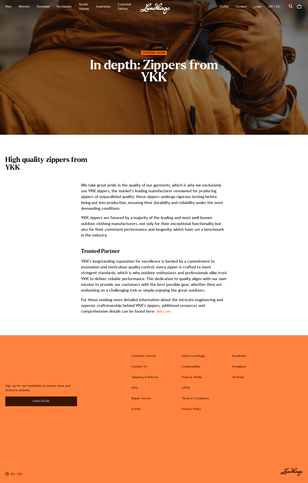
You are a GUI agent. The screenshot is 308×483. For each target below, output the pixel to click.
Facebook (239, 356)
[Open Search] (290, 6)
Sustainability (191, 366)
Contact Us (139, 366)
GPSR (186, 387)
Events (136, 409)
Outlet (224, 6)
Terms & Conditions (195, 398)
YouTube (238, 377)
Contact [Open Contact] (241, 6)
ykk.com (163, 311)
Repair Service (141, 398)
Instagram (239, 366)
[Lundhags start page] (155, 8)
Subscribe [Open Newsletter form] (41, 401)
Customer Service (144, 356)
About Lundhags (193, 356)
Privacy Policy (191, 409)
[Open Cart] (299, 6)
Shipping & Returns (145, 377)
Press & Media (192, 377)
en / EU (276, 6)
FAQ (135, 387)
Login (258, 6)
